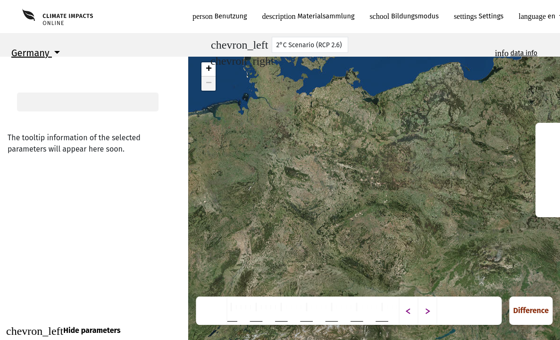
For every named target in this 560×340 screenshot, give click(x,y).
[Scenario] (310, 45)
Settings (478, 16)
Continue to (94, 309)
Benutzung (219, 16)
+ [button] (209, 69)
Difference (531, 310)
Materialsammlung (308, 16)
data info (523, 53)
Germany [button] (31, 53)
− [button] (209, 83)
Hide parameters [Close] (63, 331)
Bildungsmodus (404, 16)
